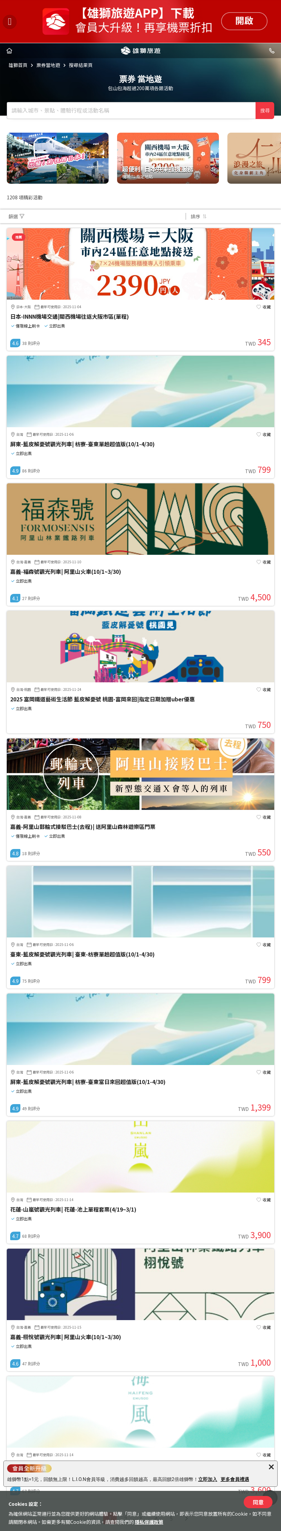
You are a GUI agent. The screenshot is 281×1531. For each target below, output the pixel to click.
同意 (258, 1502)
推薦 (18, 236)
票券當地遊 (48, 65)
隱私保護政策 (149, 1521)
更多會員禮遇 (235, 1479)
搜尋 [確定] (265, 110)
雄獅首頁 (17, 65)
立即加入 (207, 1479)
